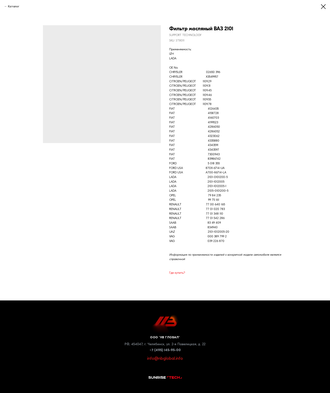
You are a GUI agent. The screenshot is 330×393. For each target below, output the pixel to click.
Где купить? (177, 273)
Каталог (13, 6)
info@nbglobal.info (165, 358)
